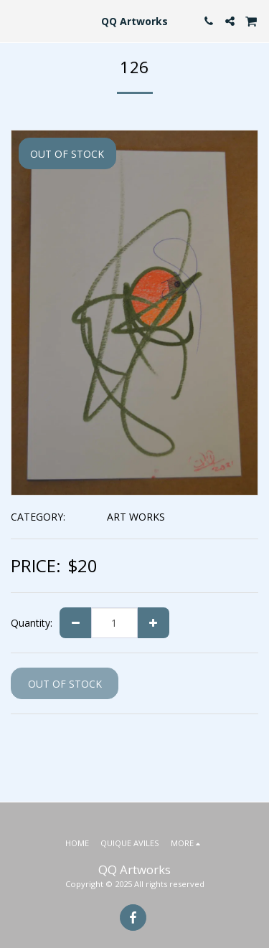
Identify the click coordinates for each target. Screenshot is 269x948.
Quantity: (31, 623)
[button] (16, 20)
